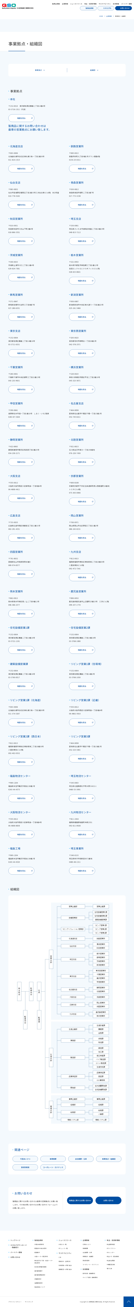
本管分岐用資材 (39, 1244)
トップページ (15, 1240)
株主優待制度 (111, 1244)
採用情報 (116, 4)
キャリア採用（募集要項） (91, 1277)
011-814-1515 (14, 159)
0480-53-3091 (75, 789)
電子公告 (109, 1268)
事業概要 (53, 1159)
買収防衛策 (25, 1167)
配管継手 (37, 1252)
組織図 (92, 70)
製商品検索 (89, 8)
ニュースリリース (76, 4)
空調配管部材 (39, 1283)
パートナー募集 (126, 4)
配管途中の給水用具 (40, 1248)
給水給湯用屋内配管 (40, 1267)
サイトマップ (29, 1302)
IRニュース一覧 (63, 1248)
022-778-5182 (14, 196)
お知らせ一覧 (63, 1244)
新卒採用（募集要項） (89, 1273)
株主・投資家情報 (90, 4)
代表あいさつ (25, 1159)
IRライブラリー (111, 1248)
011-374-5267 (14, 713)
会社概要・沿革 (81, 1159)
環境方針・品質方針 (65, 1261)
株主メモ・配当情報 (113, 1256)
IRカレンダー (111, 1252)
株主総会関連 (111, 1260)
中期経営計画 (111, 1264)
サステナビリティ (105, 4)
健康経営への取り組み (65, 1269)
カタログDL (107, 8)
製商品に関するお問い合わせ (80, 1200)
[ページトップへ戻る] (129, 1302)
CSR (60, 1257)
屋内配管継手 (39, 1271)
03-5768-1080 (75, 641)
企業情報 (65, 4)
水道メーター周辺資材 (41, 1256)
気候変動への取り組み (65, 1265)
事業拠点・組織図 (108, 1159)
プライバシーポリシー (15, 1302)
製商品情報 (56, 4)
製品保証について (40, 1287)
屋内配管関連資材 (40, 1275)
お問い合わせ (125, 8)
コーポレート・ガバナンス (53, 1167)
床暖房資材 (38, 1279)
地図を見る (21, 118)
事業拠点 (38, 70)
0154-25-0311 (75, 159)
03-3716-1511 (14, 109)
